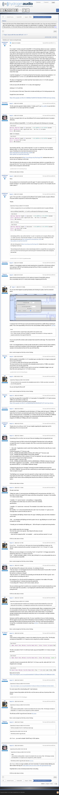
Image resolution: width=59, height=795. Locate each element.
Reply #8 (11, 356)
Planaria (4, 356)
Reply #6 (11, 274)
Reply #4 (11, 194)
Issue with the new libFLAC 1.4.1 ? (42, 17)
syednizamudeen (5, 43)
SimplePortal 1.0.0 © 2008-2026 (19, 792)
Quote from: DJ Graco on (20, 683)
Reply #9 (11, 376)
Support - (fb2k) (28, 17)
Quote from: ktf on (18, 731)
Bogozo (5, 274)
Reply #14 (12, 487)
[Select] (14, 125)
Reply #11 (12, 408)
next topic (54, 37)
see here (53, 325)
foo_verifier (44, 106)
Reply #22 (12, 745)
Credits (11, 792)
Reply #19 (12, 680)
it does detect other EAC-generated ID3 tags (37, 765)
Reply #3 (11, 176)
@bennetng (16, 426)
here (55, 27)
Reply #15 (12, 542)
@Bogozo (21, 426)
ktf (5, 286)
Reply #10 (12, 395)
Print (55, 31)
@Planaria (17, 427)
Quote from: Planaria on (19, 380)
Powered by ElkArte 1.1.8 (4, 792)
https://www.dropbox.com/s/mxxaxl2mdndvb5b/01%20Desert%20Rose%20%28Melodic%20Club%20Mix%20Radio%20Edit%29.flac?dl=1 (33, 674)
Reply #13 (12, 435)
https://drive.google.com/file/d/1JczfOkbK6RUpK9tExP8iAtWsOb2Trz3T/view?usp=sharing (31, 403)
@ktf (22, 279)
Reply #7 (14, 287)
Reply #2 (11, 115)
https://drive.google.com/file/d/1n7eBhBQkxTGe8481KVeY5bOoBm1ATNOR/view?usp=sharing (32, 97)
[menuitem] (55, 31)
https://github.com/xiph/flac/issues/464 (19, 154)
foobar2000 (19, 17)
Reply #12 (12, 423)
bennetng (4, 103)
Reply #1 (11, 103)
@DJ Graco (12, 738)
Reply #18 (12, 633)
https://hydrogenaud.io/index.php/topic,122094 (21, 152)
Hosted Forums (10, 17)
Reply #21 (12, 722)
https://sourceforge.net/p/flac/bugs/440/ (33, 157)
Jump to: (43, 783)
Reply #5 (11, 262)
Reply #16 (12, 565)
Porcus (5, 115)
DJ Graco (4, 632)
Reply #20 (12, 701)
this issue (34, 713)
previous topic (48, 37)
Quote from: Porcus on (19, 205)
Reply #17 (12, 597)
